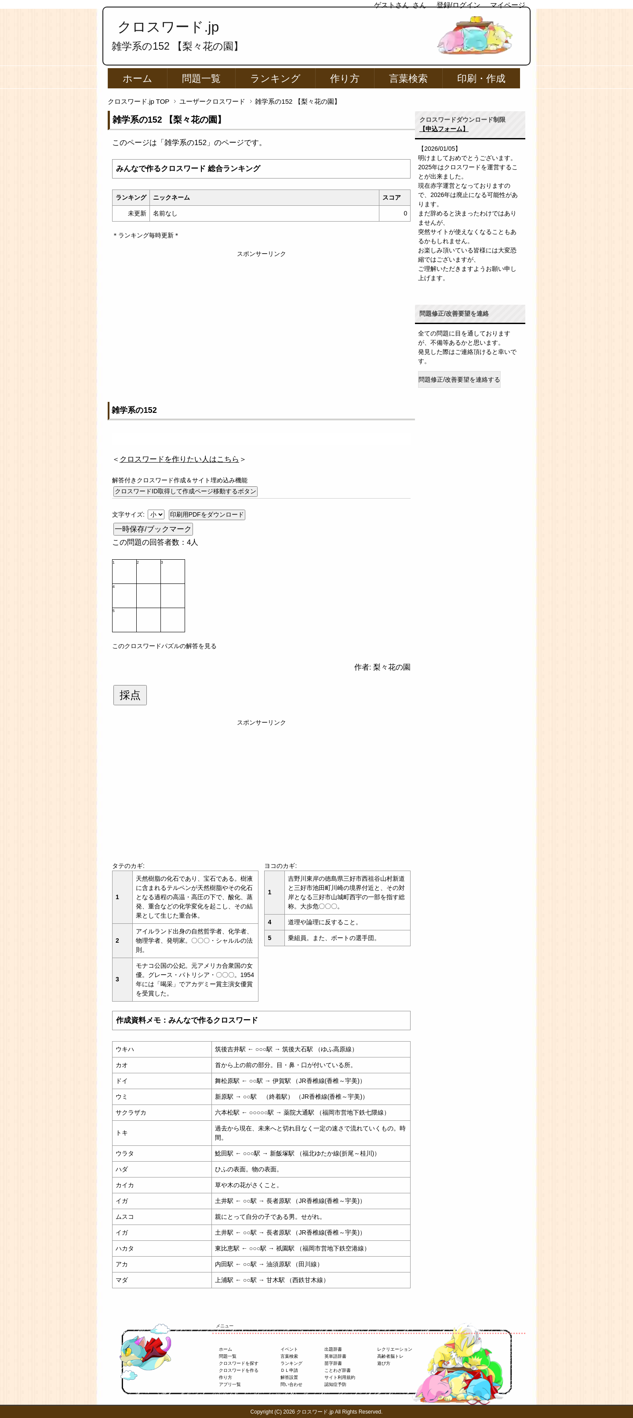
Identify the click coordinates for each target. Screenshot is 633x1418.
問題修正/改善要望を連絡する (459, 379)
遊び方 (383, 1363)
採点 (130, 695)
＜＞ (179, 459)
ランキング (275, 78)
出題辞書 (333, 1349)
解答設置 (289, 1377)
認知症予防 (335, 1384)
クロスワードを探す (238, 1363)
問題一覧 (201, 78)
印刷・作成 (481, 78)
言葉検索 (408, 78)
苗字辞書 (333, 1363)
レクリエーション (394, 1349)
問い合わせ (291, 1384)
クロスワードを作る (238, 1370)
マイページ (507, 5)
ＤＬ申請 (289, 1370)
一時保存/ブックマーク (153, 529)
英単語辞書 (335, 1356)
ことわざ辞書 (337, 1370)
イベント (289, 1349)
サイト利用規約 (339, 1377)
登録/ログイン (458, 5)
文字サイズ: (129, 514)
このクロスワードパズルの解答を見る (164, 645)
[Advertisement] (261, 320)
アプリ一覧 (230, 1384)
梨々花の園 (392, 667)
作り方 (345, 78)
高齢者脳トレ (390, 1356)
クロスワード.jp (168, 27)
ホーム (138, 78)
